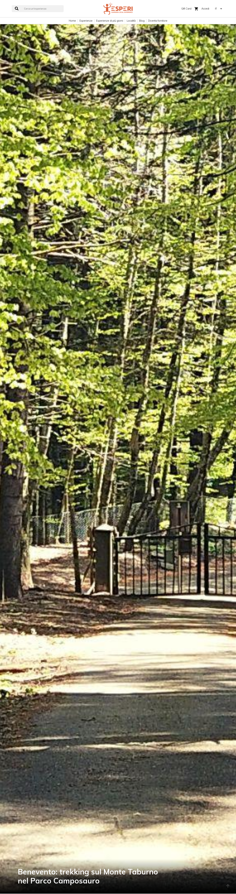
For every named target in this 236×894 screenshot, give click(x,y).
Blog (142, 20)
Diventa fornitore (157, 20)
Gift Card (186, 8)
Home (72, 20)
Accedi (205, 8)
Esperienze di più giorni (109, 20)
